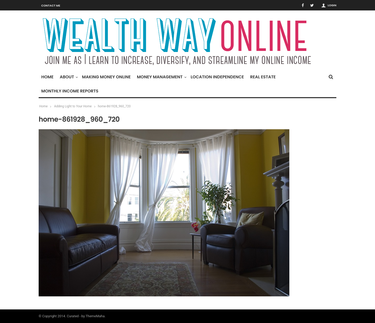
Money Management (161, 77)
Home (47, 77)
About (68, 77)
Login (332, 5)
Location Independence (217, 77)
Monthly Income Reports (69, 91)
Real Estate (263, 77)
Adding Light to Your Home (73, 106)
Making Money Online (106, 77)
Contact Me (50, 5)
